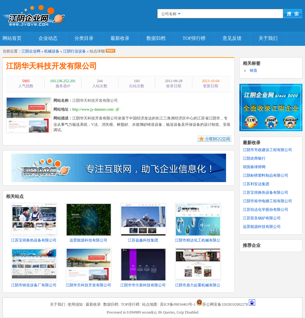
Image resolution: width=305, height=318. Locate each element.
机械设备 (51, 51)
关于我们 (268, 38)
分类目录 (84, 38)
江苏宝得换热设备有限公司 (265, 192)
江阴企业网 (30, 51)
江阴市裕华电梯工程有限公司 (267, 201)
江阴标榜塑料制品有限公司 (265, 175)
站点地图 (149, 304)
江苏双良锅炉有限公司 (262, 218)
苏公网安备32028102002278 (225, 304)
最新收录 (120, 38)
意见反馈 (232, 38)
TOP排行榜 (194, 38)
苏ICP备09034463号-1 (178, 304)
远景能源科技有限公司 (262, 226)
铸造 (253, 70)
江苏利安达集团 (256, 184)
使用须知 (75, 304)
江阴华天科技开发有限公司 (51, 66)
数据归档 (156, 38)
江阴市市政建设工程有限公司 (267, 150)
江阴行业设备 (74, 51)
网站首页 (12, 38)
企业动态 (48, 38)
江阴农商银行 (254, 158)
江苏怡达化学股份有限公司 (265, 209)
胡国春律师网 (254, 167)
